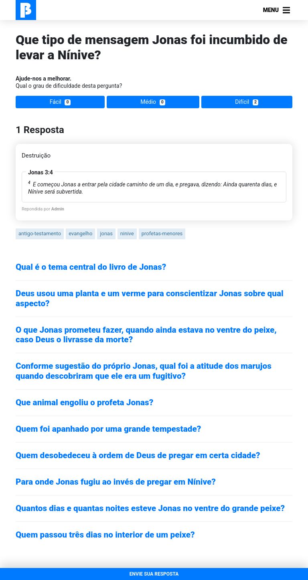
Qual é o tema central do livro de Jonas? (91, 267)
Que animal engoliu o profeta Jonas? (84, 402)
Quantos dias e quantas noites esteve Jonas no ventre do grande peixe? (150, 508)
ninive (127, 233)
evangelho (80, 233)
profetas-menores (162, 233)
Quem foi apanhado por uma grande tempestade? (108, 429)
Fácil (60, 102)
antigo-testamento (39, 233)
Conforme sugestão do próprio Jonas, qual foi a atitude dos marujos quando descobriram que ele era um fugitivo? (144, 371)
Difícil (246, 102)
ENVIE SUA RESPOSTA (154, 574)
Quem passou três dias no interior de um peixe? (105, 535)
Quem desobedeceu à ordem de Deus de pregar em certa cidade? (138, 455)
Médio (152, 102)
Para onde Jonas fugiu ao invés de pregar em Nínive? (116, 482)
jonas (106, 233)
